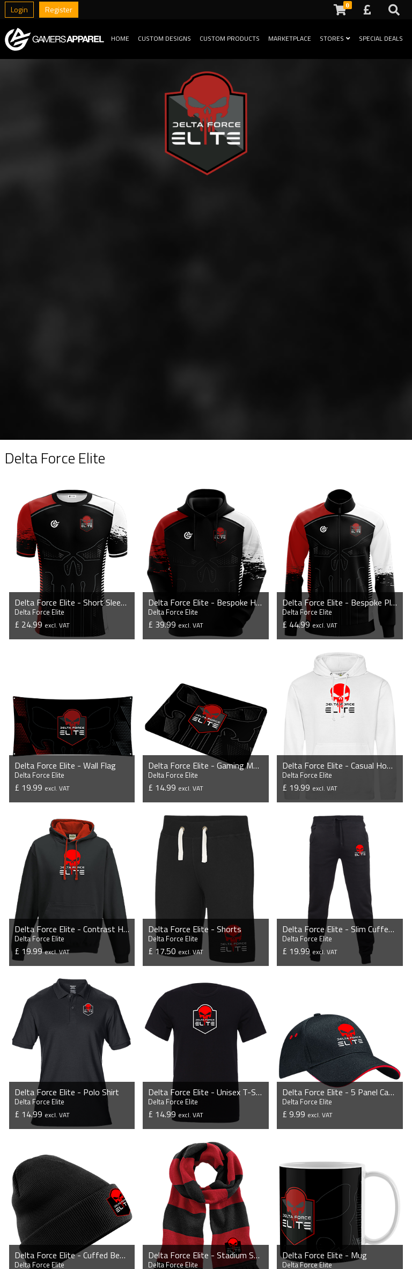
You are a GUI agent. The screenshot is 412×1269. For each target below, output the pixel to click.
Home (120, 38)
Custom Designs (164, 38)
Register (58, 9)
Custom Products (230, 38)
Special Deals (381, 38)
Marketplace (289, 38)
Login (19, 9)
